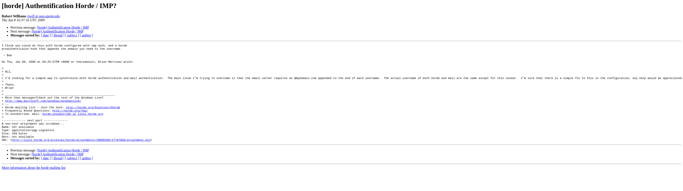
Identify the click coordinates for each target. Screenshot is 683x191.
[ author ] (86, 35)
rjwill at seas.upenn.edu (43, 16)
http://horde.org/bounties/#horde (93, 120)
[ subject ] (72, 35)
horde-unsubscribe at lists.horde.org (72, 128)
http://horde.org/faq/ (70, 124)
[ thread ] (58, 35)
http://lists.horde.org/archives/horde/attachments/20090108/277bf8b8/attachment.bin (81, 159)
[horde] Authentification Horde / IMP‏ (63, 27)
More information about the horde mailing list (33, 187)
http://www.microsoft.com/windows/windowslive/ (43, 112)
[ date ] (46, 35)
